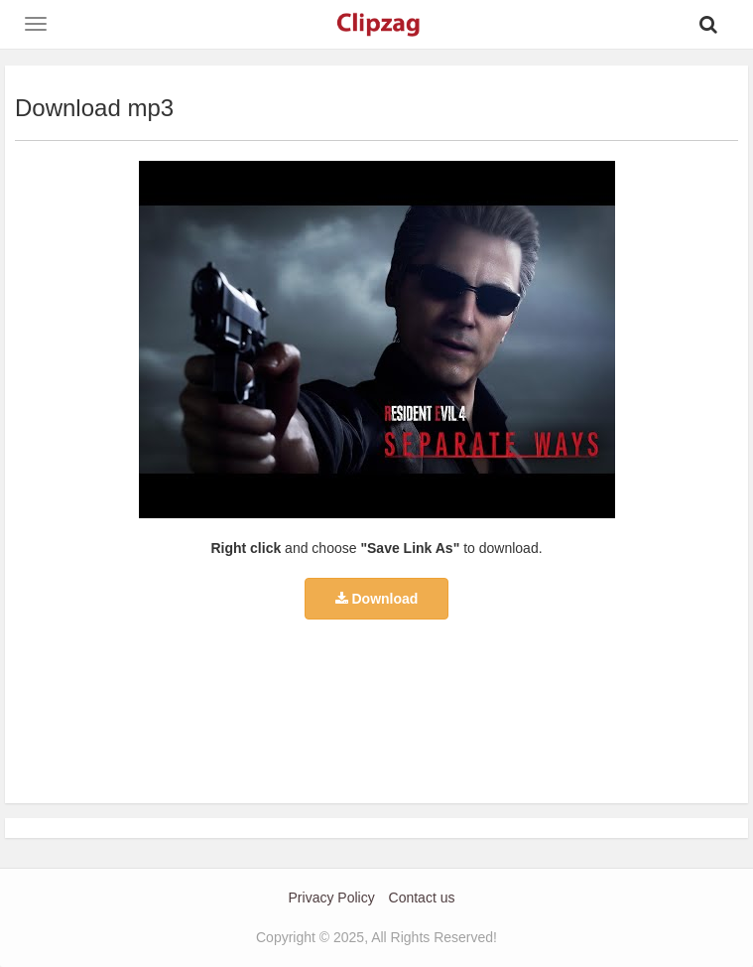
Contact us (422, 897)
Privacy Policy (332, 897)
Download (377, 599)
